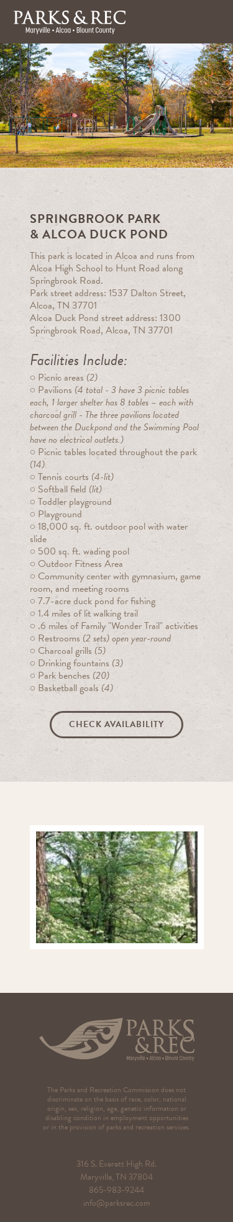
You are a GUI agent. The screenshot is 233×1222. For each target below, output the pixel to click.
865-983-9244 (116, 1190)
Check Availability (116, 724)
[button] (211, 21)
